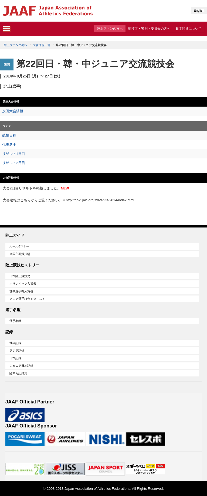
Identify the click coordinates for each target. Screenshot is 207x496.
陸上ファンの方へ (110, 28)
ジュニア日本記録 (21, 365)
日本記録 (15, 358)
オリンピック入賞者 (22, 283)
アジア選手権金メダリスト (27, 298)
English (199, 10)
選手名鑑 (15, 320)
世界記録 (15, 343)
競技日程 (9, 135)
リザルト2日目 (13, 163)
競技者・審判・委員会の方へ (149, 28)
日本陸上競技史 (19, 276)
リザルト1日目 (13, 154)
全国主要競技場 (19, 254)
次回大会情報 (12, 111)
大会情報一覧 (41, 45)
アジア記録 (16, 350)
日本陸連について (189, 28)
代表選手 (9, 144)
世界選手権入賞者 (21, 291)
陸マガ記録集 (18, 373)
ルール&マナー (19, 246)
